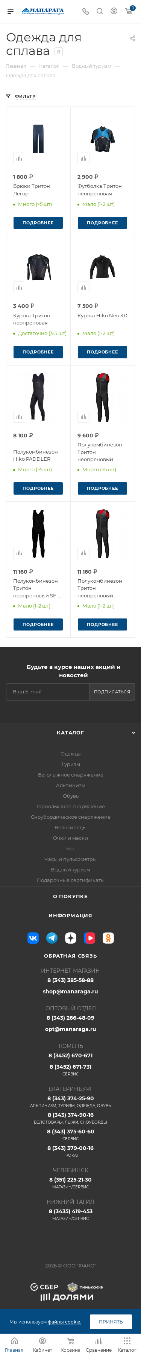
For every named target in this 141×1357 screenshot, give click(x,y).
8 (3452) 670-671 (70, 1055)
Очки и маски (70, 838)
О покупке (70, 896)
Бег (70, 848)
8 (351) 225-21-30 (70, 1183)
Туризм (70, 764)
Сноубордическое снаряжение (71, 817)
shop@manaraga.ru (70, 991)
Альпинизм (70, 785)
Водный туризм (70, 870)
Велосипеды (70, 827)
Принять (111, 1322)
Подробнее (38, 222)
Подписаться (112, 691)
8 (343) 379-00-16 (70, 1151)
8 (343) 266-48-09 (70, 1017)
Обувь (71, 796)
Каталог (70, 733)
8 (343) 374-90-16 (70, 1118)
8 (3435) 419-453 (70, 1214)
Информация (70, 915)
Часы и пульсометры (70, 859)
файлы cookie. (64, 1322)
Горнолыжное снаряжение (70, 806)
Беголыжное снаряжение (70, 775)
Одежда (71, 754)
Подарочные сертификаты (71, 880)
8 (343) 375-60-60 (70, 1135)
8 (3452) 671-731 (70, 1070)
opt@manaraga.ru (70, 1029)
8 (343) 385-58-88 (70, 980)
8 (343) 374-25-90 (70, 1102)
